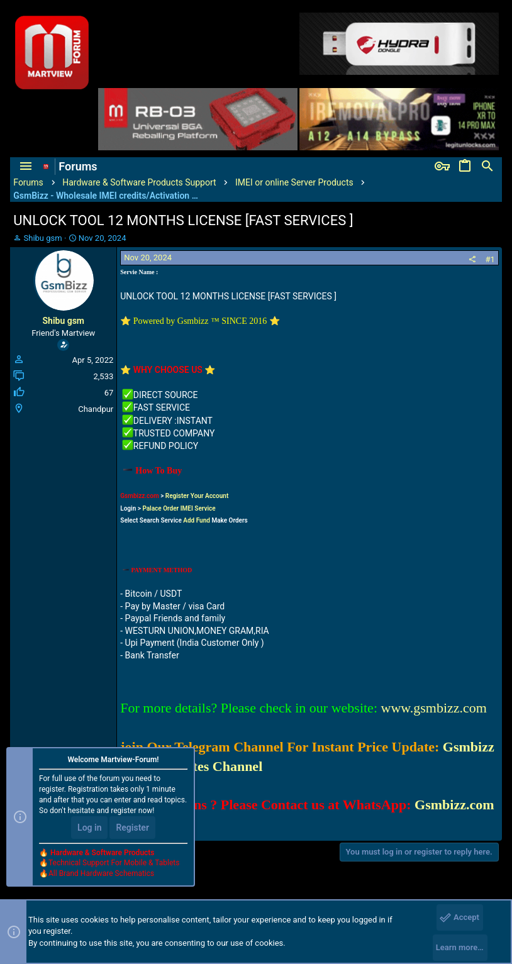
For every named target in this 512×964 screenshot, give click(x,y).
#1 (489, 259)
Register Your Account (196, 495)
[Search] (487, 166)
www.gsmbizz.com (434, 708)
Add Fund (196, 520)
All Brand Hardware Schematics (101, 873)
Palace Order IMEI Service (178, 508)
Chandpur (95, 409)
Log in (89, 828)
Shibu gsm (43, 238)
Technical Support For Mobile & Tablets (113, 862)
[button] (25, 166)
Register (132, 828)
